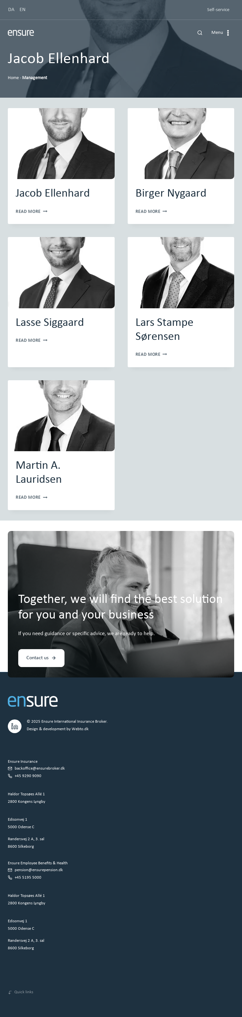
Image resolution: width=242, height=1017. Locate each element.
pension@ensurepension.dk (39, 870)
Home (13, 78)
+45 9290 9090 (28, 776)
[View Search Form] (199, 33)
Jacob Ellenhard (53, 194)
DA (11, 9)
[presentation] (61, 143)
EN (22, 9)
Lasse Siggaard (50, 323)
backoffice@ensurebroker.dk (40, 768)
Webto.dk (80, 729)
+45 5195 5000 (28, 877)
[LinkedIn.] (14, 725)
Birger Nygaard (170, 194)
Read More (32, 212)
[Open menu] (221, 33)
